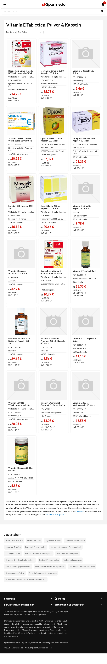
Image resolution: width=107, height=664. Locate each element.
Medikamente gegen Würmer (18, 566)
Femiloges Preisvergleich (67, 553)
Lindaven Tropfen (13, 547)
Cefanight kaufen (13, 553)
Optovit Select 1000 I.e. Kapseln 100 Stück (52, 139)
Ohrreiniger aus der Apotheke (82, 566)
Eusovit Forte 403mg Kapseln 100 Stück (50, 207)
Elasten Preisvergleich (75, 540)
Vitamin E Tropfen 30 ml (84, 271)
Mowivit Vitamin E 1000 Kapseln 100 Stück (52, 72)
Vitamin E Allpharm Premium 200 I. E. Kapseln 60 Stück (53, 340)
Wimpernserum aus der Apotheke (49, 566)
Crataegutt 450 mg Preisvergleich (20, 560)
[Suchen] (101, 11)
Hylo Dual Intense (53, 540)
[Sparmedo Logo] (53, 5)
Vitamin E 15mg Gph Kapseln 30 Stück (82, 207)
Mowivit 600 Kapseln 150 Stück (20, 207)
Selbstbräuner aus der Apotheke (43, 573)
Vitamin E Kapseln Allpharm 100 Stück (17, 272)
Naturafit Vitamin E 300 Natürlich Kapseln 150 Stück (19, 340)
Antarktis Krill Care (14, 540)
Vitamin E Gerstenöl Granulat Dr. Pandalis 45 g (53, 404)
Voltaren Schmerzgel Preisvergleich (66, 547)
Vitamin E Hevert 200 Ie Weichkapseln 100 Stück (20, 139)
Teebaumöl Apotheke (72, 560)
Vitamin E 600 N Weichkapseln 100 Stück (20, 404)
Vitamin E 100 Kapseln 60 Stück (85, 339)
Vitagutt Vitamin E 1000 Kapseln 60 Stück (84, 139)
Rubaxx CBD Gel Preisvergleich (38, 553)
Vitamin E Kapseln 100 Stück (83, 72)
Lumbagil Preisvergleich (35, 547)
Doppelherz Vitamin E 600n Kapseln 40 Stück (51, 272)
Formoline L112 (34, 540)
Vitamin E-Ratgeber (55, 514)
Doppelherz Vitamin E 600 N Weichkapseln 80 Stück (20, 72)
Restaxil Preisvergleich (49, 560)
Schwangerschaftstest (15, 573)
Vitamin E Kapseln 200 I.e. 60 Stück (20, 469)
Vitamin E (79, 511)
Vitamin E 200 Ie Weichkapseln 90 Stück (84, 404)
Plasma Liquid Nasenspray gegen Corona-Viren (26, 579)
